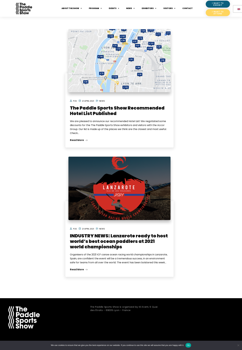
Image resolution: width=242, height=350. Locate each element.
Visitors (169, 8)
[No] (238, 345)
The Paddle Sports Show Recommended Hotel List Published (117, 111)
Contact (187, 8)
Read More (78, 140)
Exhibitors (149, 8)
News (130, 8)
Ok (188, 345)
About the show (72, 8)
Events (114, 8)
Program (95, 8)
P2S (75, 100)
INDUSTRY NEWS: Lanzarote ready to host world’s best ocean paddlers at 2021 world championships (119, 241)
